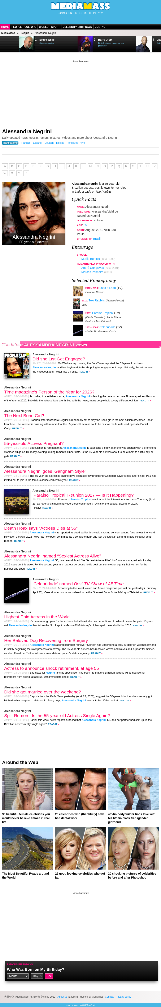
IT (90, 13)
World (43, 27)
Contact (101, 27)
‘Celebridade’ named (78, 583)
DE (86, 13)
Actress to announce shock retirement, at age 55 (51, 668)
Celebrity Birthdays (77, 27)
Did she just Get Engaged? (58, 358)
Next (9, 44)
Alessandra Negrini (27, 131)
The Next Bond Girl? (24, 415)
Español (37, 142)
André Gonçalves (92, 267)
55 (85, 225)
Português (72, 142)
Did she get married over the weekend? (42, 691)
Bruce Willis (47, 39)
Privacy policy (123, 996)
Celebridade (108, 327)
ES (80, 13)
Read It (83, 371)
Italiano (60, 142)
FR (75, 13)
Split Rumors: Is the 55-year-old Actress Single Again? (57, 715)
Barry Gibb (105, 39)
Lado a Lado (108, 288)
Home (5, 27)
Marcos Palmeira (92, 272)
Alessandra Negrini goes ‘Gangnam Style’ (45, 471)
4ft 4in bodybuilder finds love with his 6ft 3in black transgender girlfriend (131, 818)
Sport (55, 27)
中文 (100, 13)
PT (94, 13)
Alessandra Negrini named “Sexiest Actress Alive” (52, 555)
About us (62, 996)
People (17, 27)
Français (26, 142)
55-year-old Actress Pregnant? (34, 443)
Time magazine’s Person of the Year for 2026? (49, 391)
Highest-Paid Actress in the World (37, 616)
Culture (30, 27)
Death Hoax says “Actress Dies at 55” (41, 528)
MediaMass (8, 33)
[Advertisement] (80, 92)
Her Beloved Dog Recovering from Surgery (46, 640)
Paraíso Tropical (102, 313)
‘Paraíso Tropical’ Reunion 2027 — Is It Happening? (83, 495)
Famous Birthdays (20, 964)
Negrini (50, 672)
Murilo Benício (90, 258)
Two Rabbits (96, 300)
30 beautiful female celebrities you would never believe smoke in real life (26, 818)
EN (70, 13)
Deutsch (49, 142)
